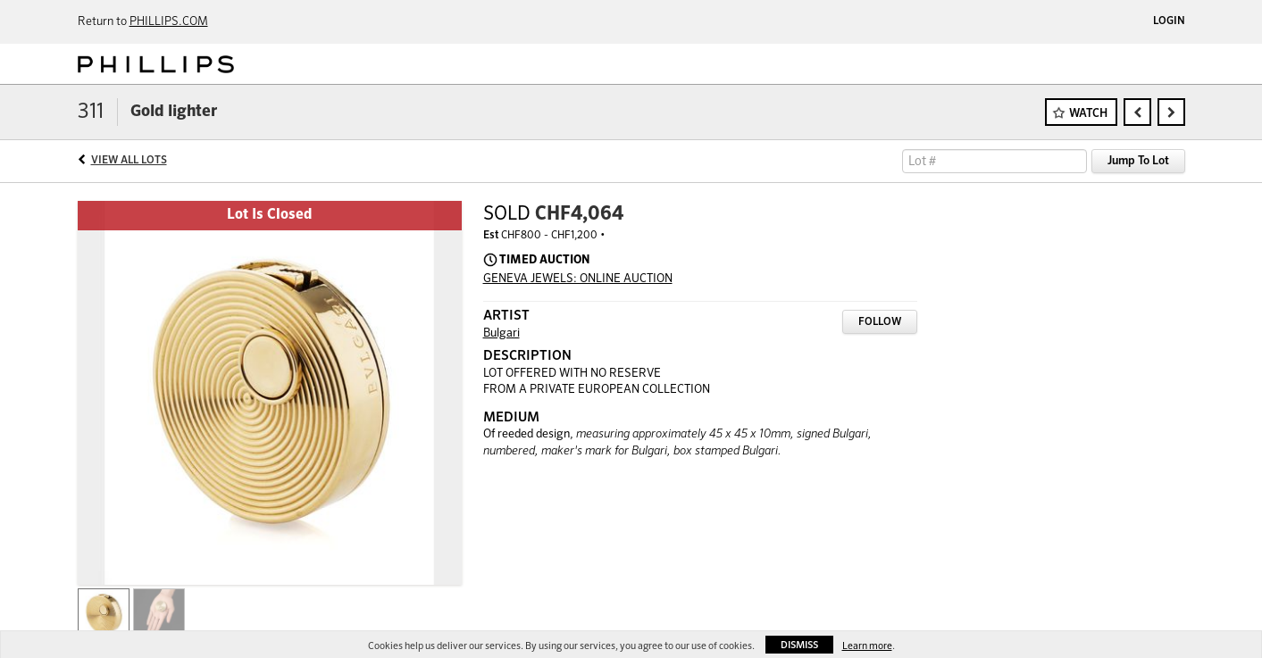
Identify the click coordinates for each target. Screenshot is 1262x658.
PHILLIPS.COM (169, 22)
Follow (879, 322)
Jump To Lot (1138, 161)
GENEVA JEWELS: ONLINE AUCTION (578, 279)
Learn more (867, 646)
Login (1169, 21)
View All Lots (129, 160)
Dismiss (799, 645)
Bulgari (501, 333)
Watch (1088, 114)
